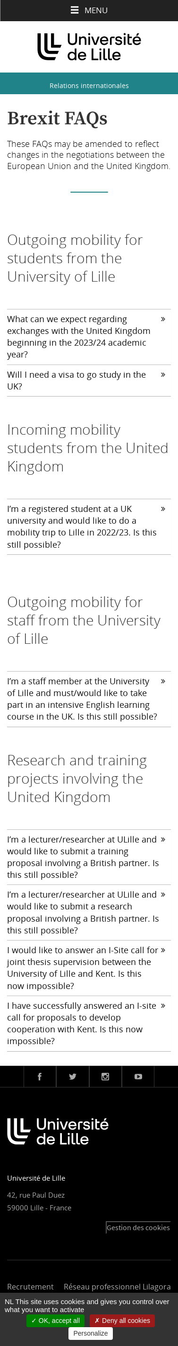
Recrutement (30, 1286)
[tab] (89, 337)
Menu (89, 10)
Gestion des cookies (138, 1227)
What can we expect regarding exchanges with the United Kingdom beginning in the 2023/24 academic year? (86, 336)
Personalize (90, 1333)
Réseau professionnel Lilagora (117, 1286)
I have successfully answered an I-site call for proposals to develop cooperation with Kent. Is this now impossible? (86, 1023)
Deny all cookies (122, 1320)
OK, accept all (55, 1320)
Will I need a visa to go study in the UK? (86, 380)
